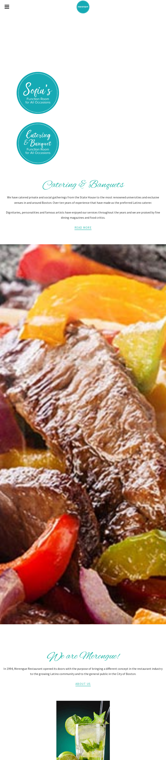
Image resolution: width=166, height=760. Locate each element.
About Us (83, 684)
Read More (83, 227)
